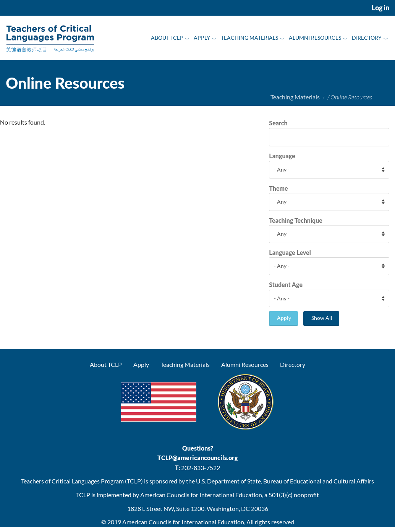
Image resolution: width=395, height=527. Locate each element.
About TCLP (167, 37)
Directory (367, 37)
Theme (278, 188)
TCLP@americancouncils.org (197, 457)
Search (278, 122)
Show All (321, 318)
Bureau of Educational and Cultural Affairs (318, 481)
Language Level (290, 252)
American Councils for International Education (183, 521)
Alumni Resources (315, 37)
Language (282, 155)
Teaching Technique (295, 220)
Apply (202, 37)
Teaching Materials (249, 37)
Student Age (286, 284)
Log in (380, 8)
